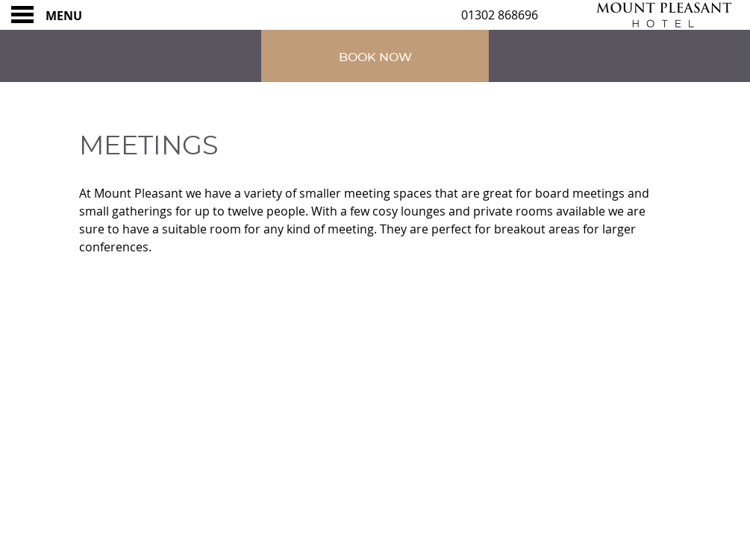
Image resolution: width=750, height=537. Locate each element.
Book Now (375, 57)
